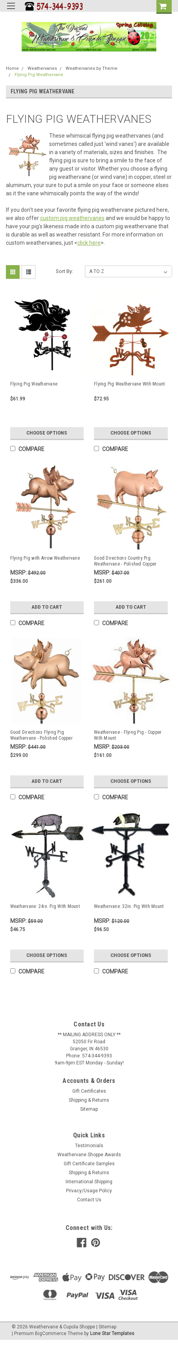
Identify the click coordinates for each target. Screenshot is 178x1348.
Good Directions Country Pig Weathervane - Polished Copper (125, 561)
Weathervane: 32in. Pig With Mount (128, 906)
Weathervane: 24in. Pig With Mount (45, 906)
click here (89, 243)
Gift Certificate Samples (89, 1163)
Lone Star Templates (112, 1333)
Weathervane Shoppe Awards (89, 1154)
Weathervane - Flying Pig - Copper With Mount (127, 735)
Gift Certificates (89, 1091)
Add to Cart (46, 607)
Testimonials (89, 1145)
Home (12, 68)
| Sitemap (106, 1327)
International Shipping (89, 1181)
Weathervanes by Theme (91, 68)
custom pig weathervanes (72, 218)
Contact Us (89, 1199)
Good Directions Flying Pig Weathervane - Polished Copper (41, 735)
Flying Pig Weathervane (39, 74)
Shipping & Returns (89, 1100)
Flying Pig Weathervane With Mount (129, 384)
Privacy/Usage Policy (89, 1190)
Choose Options (47, 433)
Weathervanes (42, 68)
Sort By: (64, 271)
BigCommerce (50, 1333)
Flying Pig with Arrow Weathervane (45, 558)
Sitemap (89, 1109)
